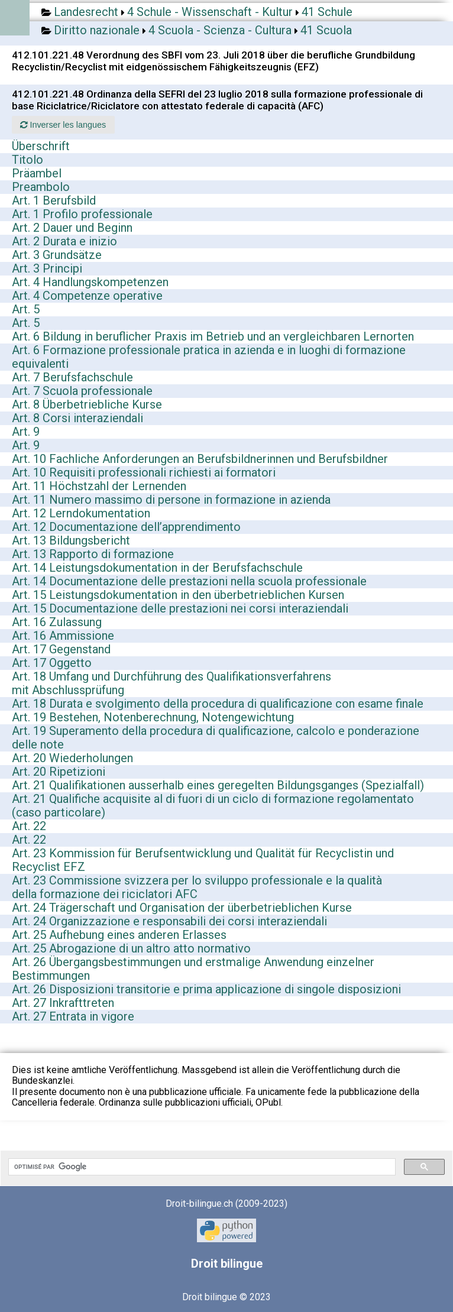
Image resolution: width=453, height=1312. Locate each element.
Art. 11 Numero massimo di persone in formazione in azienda (171, 500)
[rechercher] (200, 1167)
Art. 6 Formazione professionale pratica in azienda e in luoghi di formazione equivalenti (209, 357)
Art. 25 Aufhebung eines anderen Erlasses (119, 935)
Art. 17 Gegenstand (61, 649)
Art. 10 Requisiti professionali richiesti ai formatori (144, 472)
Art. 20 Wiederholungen (72, 758)
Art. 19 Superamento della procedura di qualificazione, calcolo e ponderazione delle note (215, 737)
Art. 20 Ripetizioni (58, 771)
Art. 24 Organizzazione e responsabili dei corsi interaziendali (169, 921)
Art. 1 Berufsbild (54, 200)
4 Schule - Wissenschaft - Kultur (210, 12)
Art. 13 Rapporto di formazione (93, 554)
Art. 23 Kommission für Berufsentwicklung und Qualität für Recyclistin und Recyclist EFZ (203, 860)
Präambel (37, 173)
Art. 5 (26, 309)
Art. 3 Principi (47, 268)
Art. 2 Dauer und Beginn (72, 228)
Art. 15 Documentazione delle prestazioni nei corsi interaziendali (180, 608)
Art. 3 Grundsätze (57, 255)
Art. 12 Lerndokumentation (81, 513)
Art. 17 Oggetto (52, 663)
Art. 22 (29, 826)
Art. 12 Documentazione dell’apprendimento (126, 527)
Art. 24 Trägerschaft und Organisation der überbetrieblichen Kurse (182, 907)
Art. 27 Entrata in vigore (73, 1016)
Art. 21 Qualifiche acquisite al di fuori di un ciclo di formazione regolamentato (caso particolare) (213, 805)
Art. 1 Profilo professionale (82, 214)
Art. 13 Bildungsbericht (71, 540)
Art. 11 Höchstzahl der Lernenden (99, 486)
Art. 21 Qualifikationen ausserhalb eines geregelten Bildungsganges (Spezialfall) (218, 785)
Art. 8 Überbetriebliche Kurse (87, 404)
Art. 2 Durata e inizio (64, 241)
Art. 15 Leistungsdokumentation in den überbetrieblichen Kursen (178, 595)
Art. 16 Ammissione (63, 636)
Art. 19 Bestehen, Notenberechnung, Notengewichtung (153, 717)
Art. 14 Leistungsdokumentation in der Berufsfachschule (157, 568)
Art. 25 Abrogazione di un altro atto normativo (131, 948)
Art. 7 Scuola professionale (82, 391)
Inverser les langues (63, 124)
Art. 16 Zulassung (57, 622)
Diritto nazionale (97, 30)
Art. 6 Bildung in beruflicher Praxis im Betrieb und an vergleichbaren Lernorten (213, 336)
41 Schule (327, 12)
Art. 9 (26, 432)
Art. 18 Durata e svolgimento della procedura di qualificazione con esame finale (217, 704)
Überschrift (41, 146)
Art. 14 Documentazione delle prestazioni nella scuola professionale (189, 581)
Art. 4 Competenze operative (87, 296)
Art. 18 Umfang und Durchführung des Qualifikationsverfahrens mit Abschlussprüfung (171, 683)
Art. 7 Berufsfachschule (72, 377)
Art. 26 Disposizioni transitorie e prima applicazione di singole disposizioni (206, 989)
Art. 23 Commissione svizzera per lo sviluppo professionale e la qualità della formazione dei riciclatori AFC (197, 887)
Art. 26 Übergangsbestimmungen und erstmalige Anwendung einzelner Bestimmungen (193, 969)
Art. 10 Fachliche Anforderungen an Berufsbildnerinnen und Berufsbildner (200, 459)
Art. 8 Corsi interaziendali (77, 418)
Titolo (27, 160)
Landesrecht (86, 12)
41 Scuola (326, 30)
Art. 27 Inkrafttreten (63, 1003)
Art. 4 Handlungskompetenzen (90, 282)
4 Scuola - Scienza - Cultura (220, 30)
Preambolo (41, 187)
